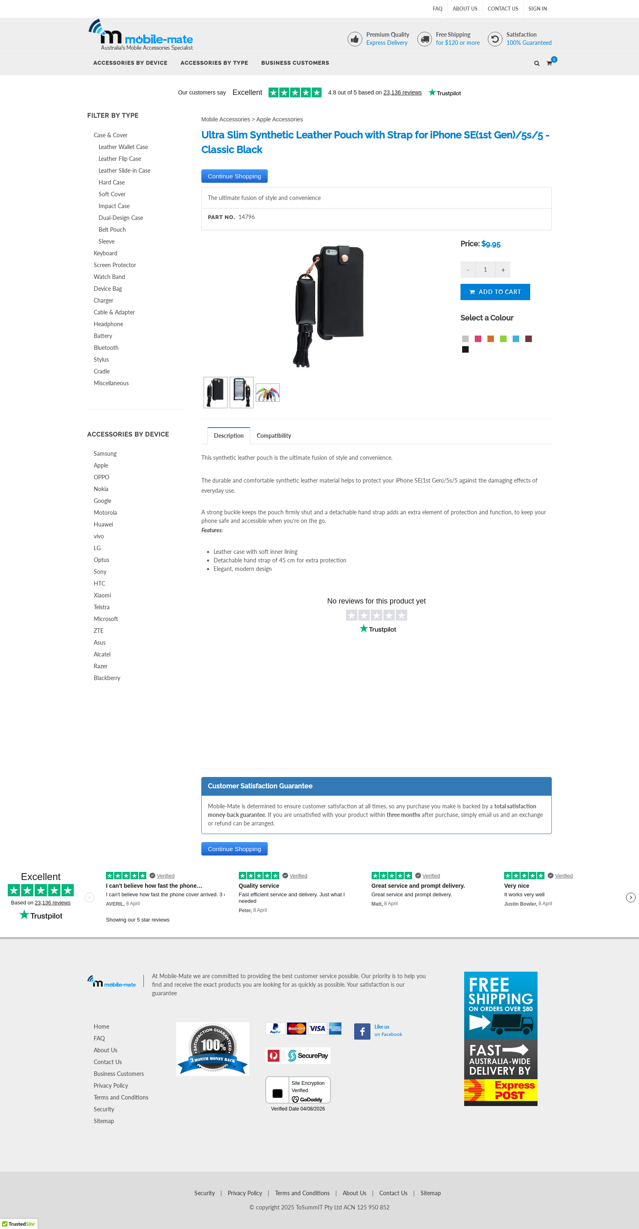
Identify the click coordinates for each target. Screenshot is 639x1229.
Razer (101, 666)
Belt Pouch (112, 229)
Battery (103, 335)
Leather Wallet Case (123, 146)
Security (104, 1109)
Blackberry (107, 677)
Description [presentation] (229, 435)
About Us (465, 9)
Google (102, 500)
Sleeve (107, 241)
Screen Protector (115, 264)
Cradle (102, 371)
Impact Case (114, 205)
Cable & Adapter (114, 312)
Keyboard (105, 253)
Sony (100, 571)
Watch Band (109, 276)
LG (97, 547)
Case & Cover (111, 135)
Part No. (221, 217)
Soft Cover (112, 194)
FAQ (438, 9)
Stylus (101, 359)
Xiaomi (102, 595)
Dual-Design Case (121, 217)
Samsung (105, 453)
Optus (101, 559)
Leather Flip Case (120, 158)
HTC (99, 583)
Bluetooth (106, 347)
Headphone (108, 323)
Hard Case (112, 182)
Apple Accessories (279, 119)
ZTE (99, 630)
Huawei (103, 524)
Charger (103, 300)
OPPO (101, 477)
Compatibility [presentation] (274, 435)
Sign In (538, 9)
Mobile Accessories (225, 119)
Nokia (101, 488)
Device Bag (108, 288)
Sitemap (104, 1120)
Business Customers (119, 1073)
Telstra (102, 607)
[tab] (229, 435)
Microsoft (106, 618)
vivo (99, 536)
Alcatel (102, 654)
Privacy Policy (111, 1085)
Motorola (105, 512)
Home (101, 1026)
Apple (101, 465)
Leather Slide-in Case (124, 170)
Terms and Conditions (121, 1097)
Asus (100, 642)
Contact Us (503, 9)
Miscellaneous (111, 383)
